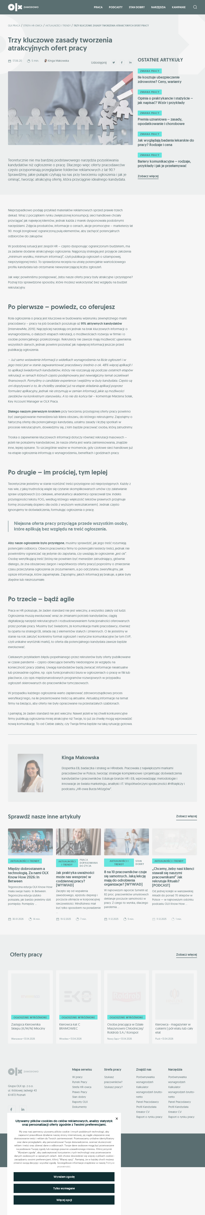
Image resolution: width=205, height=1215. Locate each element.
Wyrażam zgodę (64, 1177)
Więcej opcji (64, 1200)
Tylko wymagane (64, 1188)
